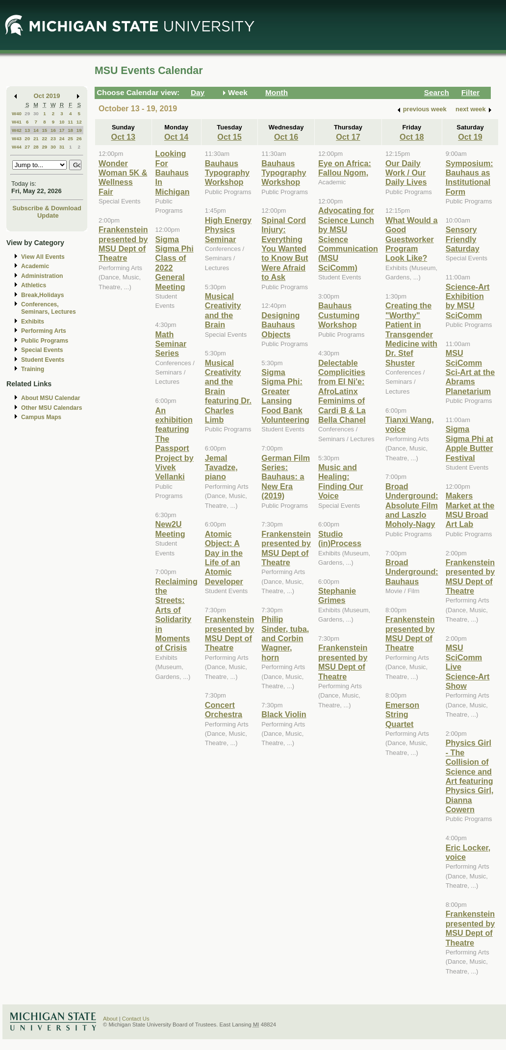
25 (70, 138)
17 (62, 130)
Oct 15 (229, 136)
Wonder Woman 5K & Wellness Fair (123, 177)
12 (79, 122)
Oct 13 (123, 136)
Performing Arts (43, 330)
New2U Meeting (170, 529)
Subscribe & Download (46, 208)
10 (62, 122)
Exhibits (32, 321)
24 (62, 138)
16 (53, 130)
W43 (17, 138)
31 (62, 147)
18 (70, 130)
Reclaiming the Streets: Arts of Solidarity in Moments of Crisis (176, 614)
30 (36, 113)
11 (70, 122)
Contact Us (136, 1019)
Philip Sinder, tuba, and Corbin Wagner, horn (285, 638)
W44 (17, 147)
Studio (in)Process (339, 538)
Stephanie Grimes (337, 595)
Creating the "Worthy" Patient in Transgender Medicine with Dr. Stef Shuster (411, 334)
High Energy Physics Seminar (228, 230)
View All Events (43, 256)
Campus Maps (41, 417)
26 (79, 138)
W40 (17, 113)
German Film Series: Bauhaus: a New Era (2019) (285, 476)
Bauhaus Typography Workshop (227, 173)
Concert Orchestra (223, 709)
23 (53, 138)
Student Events (42, 359)
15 (44, 130)
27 (27, 147)
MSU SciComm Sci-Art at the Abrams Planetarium (470, 372)
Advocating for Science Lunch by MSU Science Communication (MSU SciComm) (348, 239)
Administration (42, 276)
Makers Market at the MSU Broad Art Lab (470, 509)
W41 (17, 122)
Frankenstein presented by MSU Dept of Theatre (123, 243)
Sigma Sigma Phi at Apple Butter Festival (469, 443)
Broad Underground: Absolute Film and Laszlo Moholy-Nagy (411, 505)
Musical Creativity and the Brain (223, 310)
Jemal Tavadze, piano (221, 467)
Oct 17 (348, 136)
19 (79, 130)
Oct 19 (470, 136)
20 (27, 138)
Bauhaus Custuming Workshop (338, 315)
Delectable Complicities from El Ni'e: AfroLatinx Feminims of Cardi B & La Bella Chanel (342, 391)
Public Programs (44, 340)
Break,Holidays (42, 295)
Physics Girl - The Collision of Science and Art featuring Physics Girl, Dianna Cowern (470, 776)
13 (27, 130)
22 (44, 138)
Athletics (33, 285)
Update (48, 215)
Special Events (42, 350)
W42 (17, 130)
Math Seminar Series (171, 344)
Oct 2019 (47, 96)
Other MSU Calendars (51, 407)
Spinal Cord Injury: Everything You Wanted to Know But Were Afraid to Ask (284, 248)
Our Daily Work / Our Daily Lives (406, 173)
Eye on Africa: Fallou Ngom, (344, 168)
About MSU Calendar (50, 398)
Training (32, 369)
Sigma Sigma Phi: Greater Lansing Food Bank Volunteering (285, 396)
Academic (35, 266)
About (110, 1019)
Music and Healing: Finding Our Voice (340, 481)
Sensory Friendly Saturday (463, 239)
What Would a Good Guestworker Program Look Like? (411, 239)
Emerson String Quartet (402, 714)
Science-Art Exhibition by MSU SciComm (468, 301)
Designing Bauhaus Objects (280, 325)
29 (27, 113)
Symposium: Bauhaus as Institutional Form (469, 177)
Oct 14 (176, 136)
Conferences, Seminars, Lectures (48, 308)
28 (36, 147)
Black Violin (283, 714)
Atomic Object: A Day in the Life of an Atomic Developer (224, 557)
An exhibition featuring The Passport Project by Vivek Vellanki (174, 443)
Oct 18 (412, 136)
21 (36, 138)
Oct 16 (286, 136)
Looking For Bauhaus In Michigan (172, 172)
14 (36, 130)
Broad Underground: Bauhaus (411, 572)
